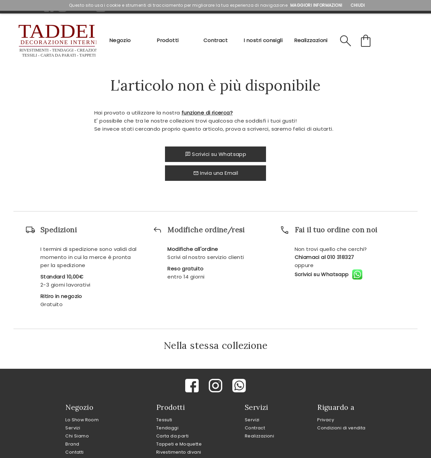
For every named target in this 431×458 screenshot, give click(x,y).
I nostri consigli (263, 40)
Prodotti (167, 40)
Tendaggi (167, 428)
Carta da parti (172, 436)
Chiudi (358, 5)
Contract (215, 40)
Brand (72, 444)
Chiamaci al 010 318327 (324, 257)
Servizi (72, 428)
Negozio (120, 40)
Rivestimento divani (178, 452)
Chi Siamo (77, 436)
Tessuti (164, 420)
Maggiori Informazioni (316, 5)
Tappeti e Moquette (179, 444)
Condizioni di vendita (341, 428)
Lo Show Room (82, 420)
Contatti (74, 452)
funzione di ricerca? (207, 112)
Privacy (325, 420)
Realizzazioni (311, 40)
